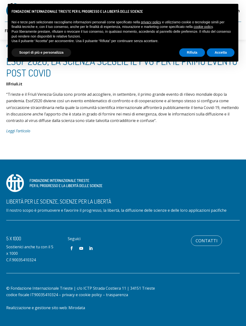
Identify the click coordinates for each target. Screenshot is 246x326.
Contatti (206, 240)
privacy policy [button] (151, 22)
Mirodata (76, 307)
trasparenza (117, 294)
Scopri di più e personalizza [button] (41, 52)
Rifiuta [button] (192, 52)
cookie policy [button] (203, 27)
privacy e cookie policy (82, 294)
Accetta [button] (221, 52)
